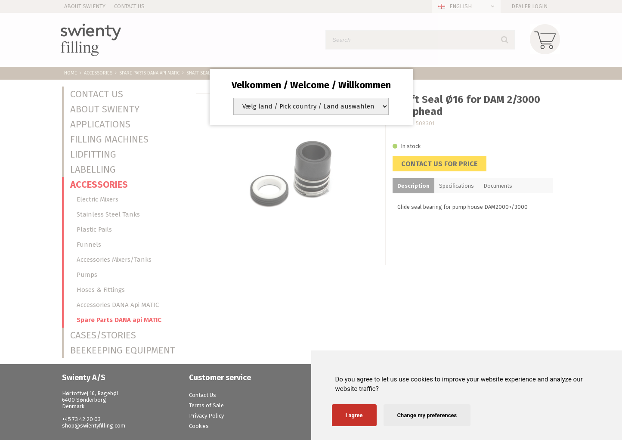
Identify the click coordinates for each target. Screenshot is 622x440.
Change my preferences (427, 415)
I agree (354, 415)
